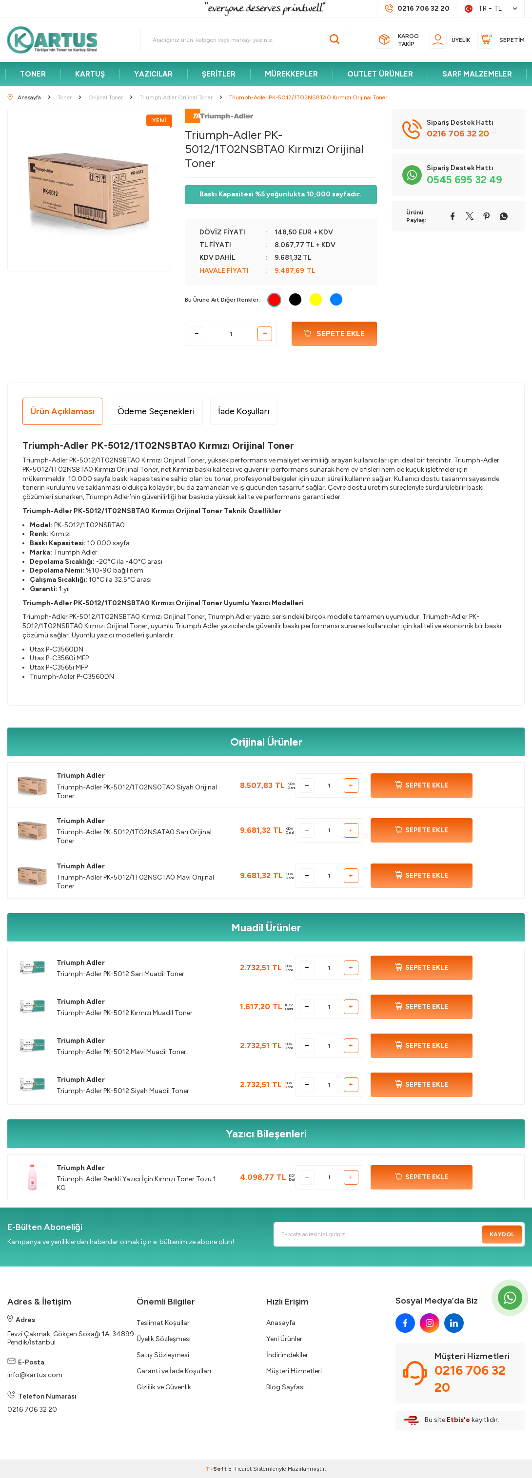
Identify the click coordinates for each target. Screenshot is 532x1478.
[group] (89, 190)
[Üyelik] (450, 40)
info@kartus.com (34, 1375)
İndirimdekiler (287, 1355)
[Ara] (334, 40)
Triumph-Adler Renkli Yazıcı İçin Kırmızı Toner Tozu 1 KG (136, 1183)
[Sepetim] (501, 40)
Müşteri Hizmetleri (294, 1371)
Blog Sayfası (285, 1387)
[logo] (56, 40)
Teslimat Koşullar (163, 1323)
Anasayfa (281, 1323)
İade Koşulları (244, 411)
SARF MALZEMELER (477, 74)
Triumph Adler (81, 775)
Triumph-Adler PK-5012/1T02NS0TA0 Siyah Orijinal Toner (137, 791)
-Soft (217, 1468)
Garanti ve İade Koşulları (174, 1371)
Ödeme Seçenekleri (156, 411)
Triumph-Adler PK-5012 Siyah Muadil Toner (123, 1091)
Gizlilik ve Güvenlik (164, 1387)
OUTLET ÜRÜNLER (380, 74)
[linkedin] (454, 1323)
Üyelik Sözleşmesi (164, 1339)
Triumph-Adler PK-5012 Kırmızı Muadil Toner (125, 1013)
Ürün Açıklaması (62, 411)
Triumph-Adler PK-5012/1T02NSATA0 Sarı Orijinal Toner (134, 836)
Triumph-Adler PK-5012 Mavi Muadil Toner (121, 1052)
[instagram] (429, 1323)
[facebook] (405, 1323)
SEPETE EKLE (421, 785)
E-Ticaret (240, 1468)
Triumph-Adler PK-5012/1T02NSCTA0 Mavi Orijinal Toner (135, 881)
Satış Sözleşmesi (163, 1355)
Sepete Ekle (334, 333)
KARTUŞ (90, 74)
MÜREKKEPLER (291, 74)
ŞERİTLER (219, 74)
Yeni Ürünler (284, 1339)
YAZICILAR (153, 74)
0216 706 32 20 (32, 1409)
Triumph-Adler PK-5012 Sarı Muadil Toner (120, 974)
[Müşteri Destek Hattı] (417, 9)
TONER (33, 74)
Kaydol (502, 1234)
